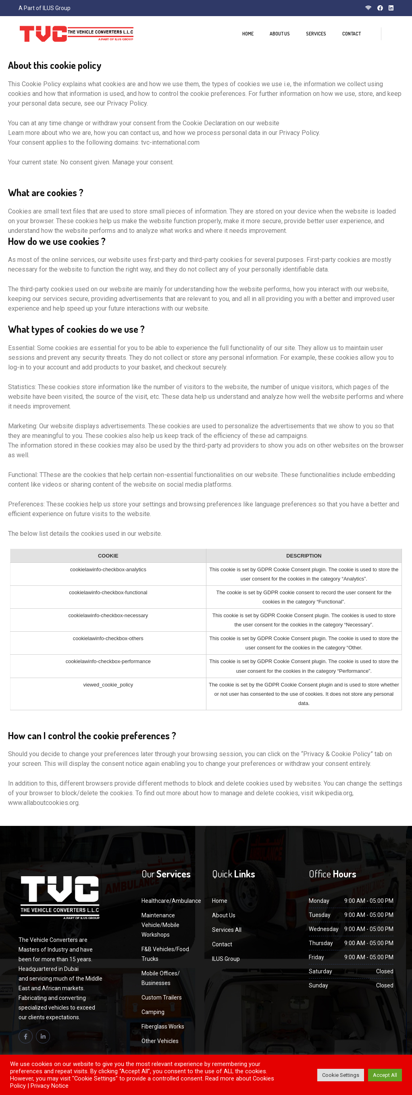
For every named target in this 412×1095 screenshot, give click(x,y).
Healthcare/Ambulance (171, 901)
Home (248, 34)
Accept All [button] (385, 1075)
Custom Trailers (161, 997)
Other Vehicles (160, 1041)
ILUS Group (226, 959)
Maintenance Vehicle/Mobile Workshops (160, 925)
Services (316, 34)
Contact (351, 34)
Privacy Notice (50, 1085)
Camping (152, 1012)
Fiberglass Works (162, 1026)
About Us (280, 34)
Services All (226, 930)
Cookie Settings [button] (340, 1075)
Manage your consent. (143, 162)
